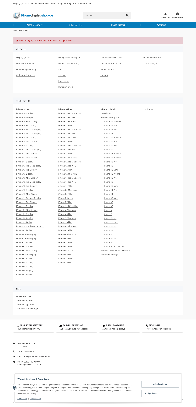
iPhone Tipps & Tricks (27, 304)
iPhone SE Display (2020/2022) (30, 226)
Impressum (24, 399)
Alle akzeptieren (159, 384)
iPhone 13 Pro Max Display (28, 165)
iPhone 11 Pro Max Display (28, 198)
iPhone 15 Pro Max (112, 121)
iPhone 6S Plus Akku (67, 226)
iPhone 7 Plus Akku (67, 218)
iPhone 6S (108, 230)
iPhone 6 (108, 242)
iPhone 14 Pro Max (112, 137)
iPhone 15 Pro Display (26, 137)
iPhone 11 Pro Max (112, 153)
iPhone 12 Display (24, 190)
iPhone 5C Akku (65, 250)
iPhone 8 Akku (64, 214)
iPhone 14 (108, 149)
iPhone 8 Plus (110, 218)
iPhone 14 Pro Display (26, 153)
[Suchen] (103, 15)
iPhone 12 (108, 182)
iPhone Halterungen (109, 254)
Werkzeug (148, 109)
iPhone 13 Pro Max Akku (69, 145)
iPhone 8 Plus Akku (67, 210)
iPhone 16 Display (24, 113)
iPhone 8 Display (24, 230)
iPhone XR (108, 206)
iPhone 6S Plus (110, 222)
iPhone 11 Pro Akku (67, 182)
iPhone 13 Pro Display (26, 169)
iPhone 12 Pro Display (26, 186)
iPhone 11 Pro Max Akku (69, 178)
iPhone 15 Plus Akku (67, 121)
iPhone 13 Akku (65, 153)
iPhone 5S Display (24, 266)
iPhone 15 (108, 133)
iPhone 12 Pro (110, 178)
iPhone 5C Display (24, 270)
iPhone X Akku (64, 202)
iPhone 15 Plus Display (26, 141)
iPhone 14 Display (24, 161)
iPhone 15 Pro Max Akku (69, 113)
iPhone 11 (108, 194)
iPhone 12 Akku (65, 169)
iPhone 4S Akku (65, 258)
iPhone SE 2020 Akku (68, 206)
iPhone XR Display (24, 218)
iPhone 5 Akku (64, 254)
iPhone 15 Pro (110, 125)
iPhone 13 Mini (111, 169)
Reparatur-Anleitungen (28, 308)
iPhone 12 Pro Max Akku (69, 161)
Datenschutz (36, 399)
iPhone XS (108, 202)
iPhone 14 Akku (65, 141)
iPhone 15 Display (24, 145)
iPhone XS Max (110, 198)
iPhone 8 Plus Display (26, 234)
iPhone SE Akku (65, 242)
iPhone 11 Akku (65, 186)
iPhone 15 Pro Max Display (28, 133)
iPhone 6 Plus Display (26, 254)
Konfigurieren (149, 393)
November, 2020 (24, 296)
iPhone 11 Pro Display (26, 202)
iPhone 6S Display (24, 246)
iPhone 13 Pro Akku (67, 149)
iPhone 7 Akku (64, 222)
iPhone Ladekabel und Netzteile (115, 250)
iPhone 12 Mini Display (27, 194)
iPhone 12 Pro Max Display (28, 182)
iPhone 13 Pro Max (112, 157)
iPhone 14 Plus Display (26, 157)
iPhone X (108, 210)
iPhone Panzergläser (110, 117)
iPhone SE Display (24, 262)
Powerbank (105, 113)
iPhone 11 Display (24, 206)
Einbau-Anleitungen (82, 3)
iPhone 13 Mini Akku (67, 157)
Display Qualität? (21, 3)
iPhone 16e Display (25, 117)
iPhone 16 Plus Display (26, 121)
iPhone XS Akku (65, 194)
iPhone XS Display (24, 214)
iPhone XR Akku (65, 198)
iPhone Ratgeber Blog (61, 3)
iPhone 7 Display (24, 242)
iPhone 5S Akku (65, 246)
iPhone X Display (24, 222)
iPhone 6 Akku (64, 238)
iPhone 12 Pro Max (112, 173)
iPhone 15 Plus (110, 129)
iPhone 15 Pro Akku (67, 117)
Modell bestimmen (40, 3)
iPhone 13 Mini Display (27, 178)
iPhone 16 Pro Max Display (28, 129)
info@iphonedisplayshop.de (37, 356)
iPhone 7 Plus (110, 226)
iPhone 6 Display (24, 258)
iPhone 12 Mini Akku (67, 173)
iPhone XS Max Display (26, 210)
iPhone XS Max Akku (67, 190)
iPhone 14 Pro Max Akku (69, 129)
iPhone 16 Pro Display (26, 125)
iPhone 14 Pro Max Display (28, 149)
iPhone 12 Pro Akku (67, 165)
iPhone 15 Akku (65, 125)
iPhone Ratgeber (25, 300)
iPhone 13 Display (24, 173)
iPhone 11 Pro (110, 190)
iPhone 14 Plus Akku (67, 137)
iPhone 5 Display (24, 274)
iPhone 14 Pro (110, 141)
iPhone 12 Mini (111, 186)
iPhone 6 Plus (110, 238)
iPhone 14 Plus (110, 145)
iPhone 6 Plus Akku (67, 234)
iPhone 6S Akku (65, 230)
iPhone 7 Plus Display (26, 238)
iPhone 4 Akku (64, 262)
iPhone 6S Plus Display (26, 250)
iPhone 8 (108, 214)
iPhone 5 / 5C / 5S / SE (114, 246)
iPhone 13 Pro (110, 161)
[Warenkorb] (176, 15)
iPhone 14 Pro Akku (67, 133)
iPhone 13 (108, 165)
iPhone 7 (108, 234)
